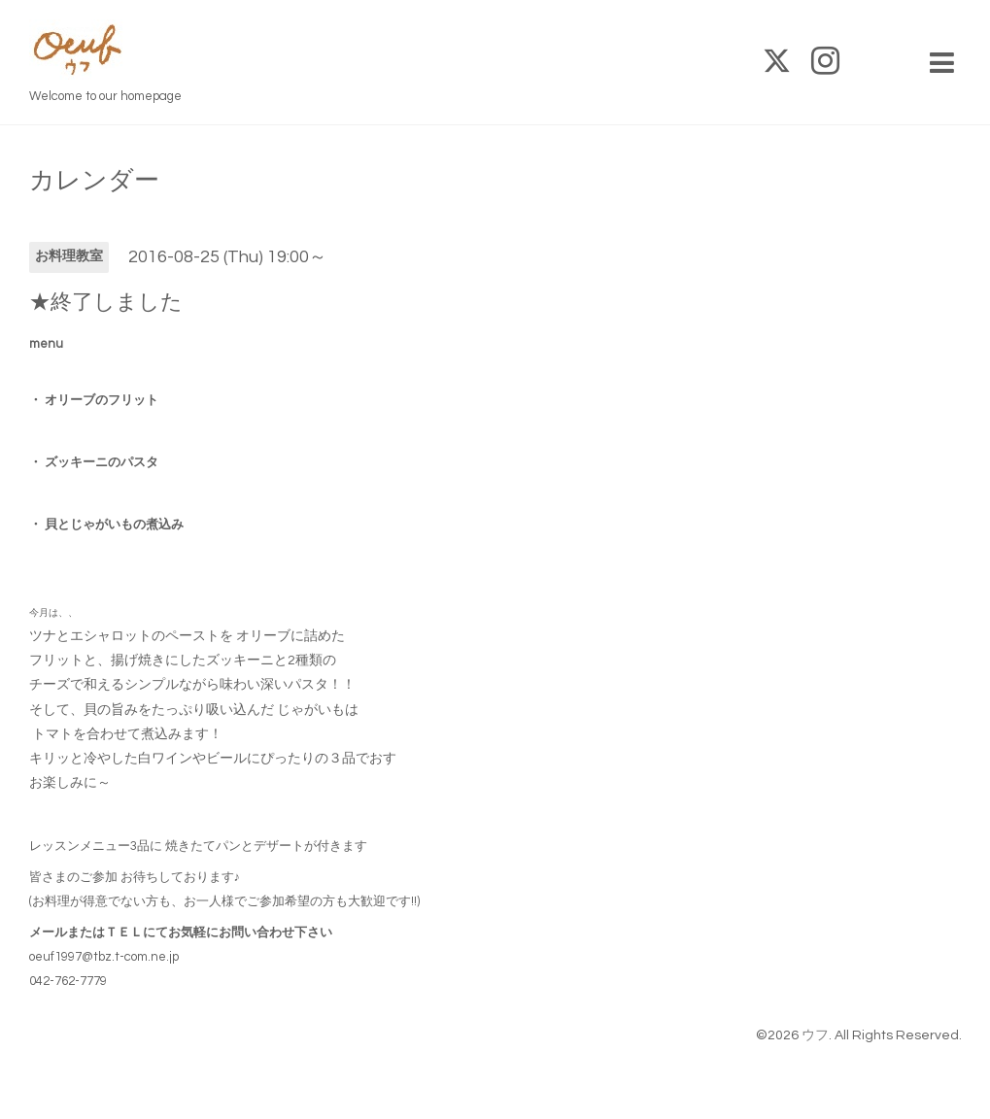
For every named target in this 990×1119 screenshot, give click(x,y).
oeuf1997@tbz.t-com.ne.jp (104, 957)
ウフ (815, 1035)
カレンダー (94, 180)
